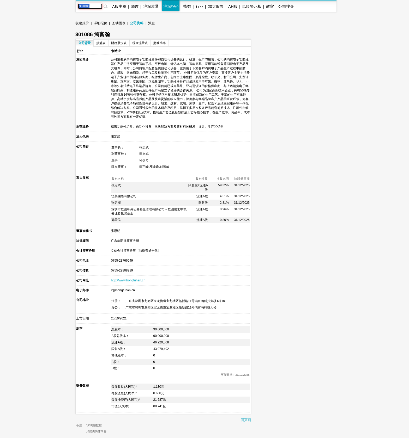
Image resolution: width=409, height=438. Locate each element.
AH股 (233, 6)
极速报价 (82, 23)
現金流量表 (140, 43)
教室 (270, 6)
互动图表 (118, 23)
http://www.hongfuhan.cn (128, 280)
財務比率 (159, 43)
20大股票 (216, 6)
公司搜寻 (286, 6)
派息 (151, 23)
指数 (187, 6)
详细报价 (100, 23)
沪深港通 (151, 6)
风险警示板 (252, 6)
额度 (135, 6)
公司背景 (84, 43)
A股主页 (119, 6)
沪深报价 (171, 6)
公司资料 (136, 23)
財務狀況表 (119, 43)
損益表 (101, 43)
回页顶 (246, 420)
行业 (199, 6)
